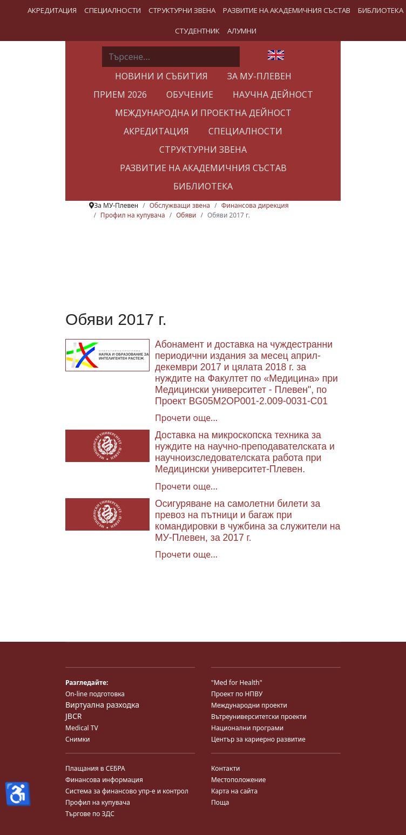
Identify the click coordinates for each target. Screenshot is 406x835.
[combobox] (171, 56)
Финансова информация (104, 779)
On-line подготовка (95, 693)
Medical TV (81, 727)
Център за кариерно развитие (258, 739)
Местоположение (238, 779)
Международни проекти (249, 705)
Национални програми (247, 727)
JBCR (73, 716)
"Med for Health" (236, 682)
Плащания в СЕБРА (95, 768)
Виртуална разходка (102, 705)
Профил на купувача (97, 802)
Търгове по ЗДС (89, 813)
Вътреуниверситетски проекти (259, 716)
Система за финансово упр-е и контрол (126, 791)
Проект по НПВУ (236, 693)
